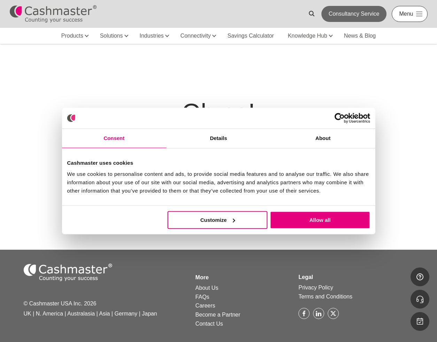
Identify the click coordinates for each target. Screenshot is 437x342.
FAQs (202, 297)
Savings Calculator (250, 36)
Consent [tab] (114, 138)
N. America (49, 314)
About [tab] (322, 138)
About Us (206, 288)
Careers (205, 306)
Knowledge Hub (307, 36)
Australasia (81, 314)
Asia (104, 314)
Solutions (111, 36)
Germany (126, 314)
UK (27, 314)
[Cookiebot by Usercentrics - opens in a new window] (339, 118)
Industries (152, 36)
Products (72, 36)
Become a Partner (217, 315)
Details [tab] (218, 138)
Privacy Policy (315, 287)
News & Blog (360, 36)
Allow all (320, 220)
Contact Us (209, 324)
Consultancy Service (354, 14)
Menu (406, 14)
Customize (217, 220)
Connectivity (195, 36)
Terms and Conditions (325, 297)
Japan (149, 314)
